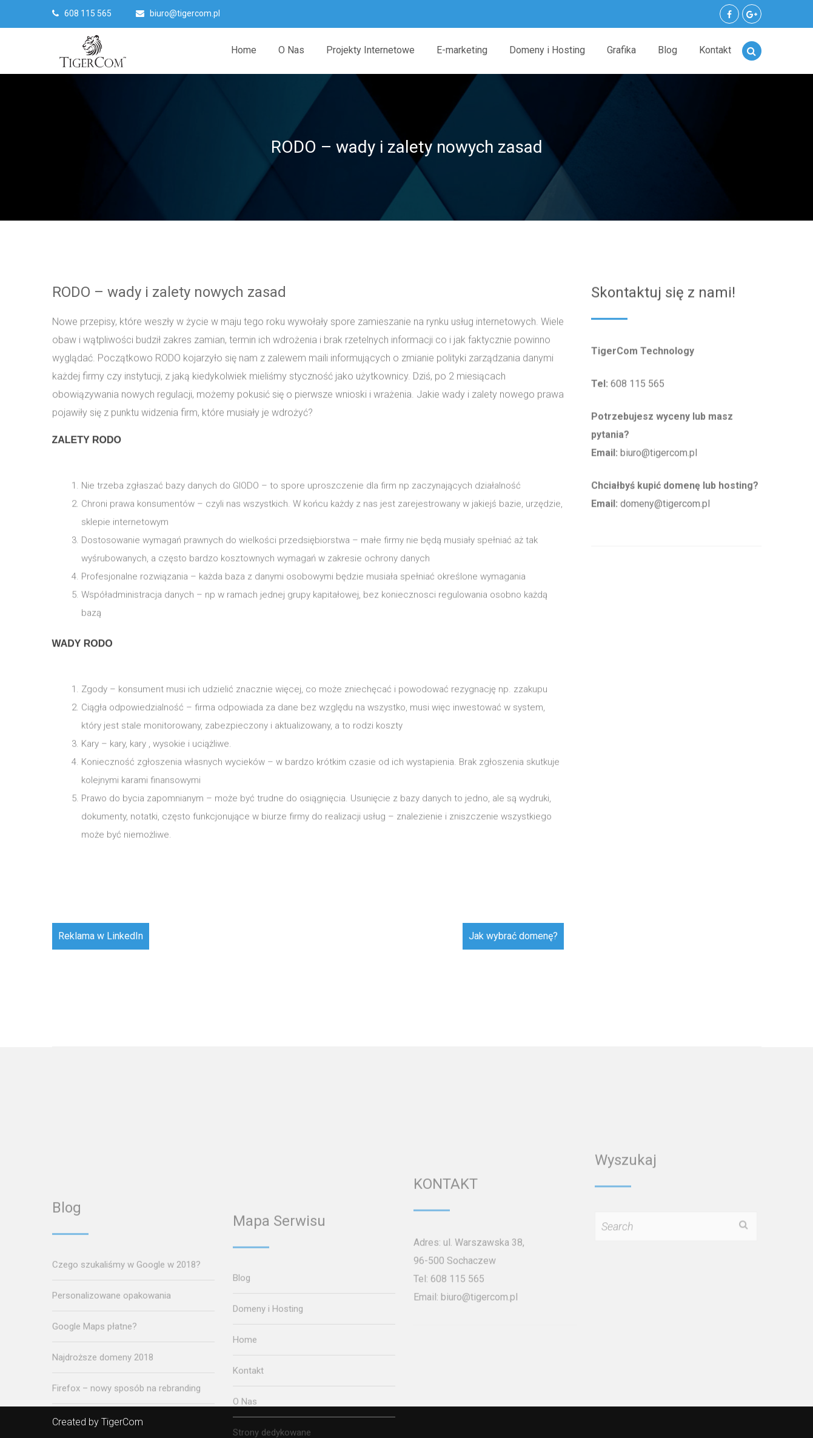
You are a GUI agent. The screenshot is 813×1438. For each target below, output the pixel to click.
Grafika (621, 50)
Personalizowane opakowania (111, 1422)
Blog (667, 50)
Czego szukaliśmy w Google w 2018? (126, 1391)
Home (243, 50)
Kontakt (715, 50)
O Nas (291, 50)
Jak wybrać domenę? (513, 936)
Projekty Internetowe (370, 50)
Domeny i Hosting (547, 50)
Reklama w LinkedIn (100, 936)
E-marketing (462, 50)
